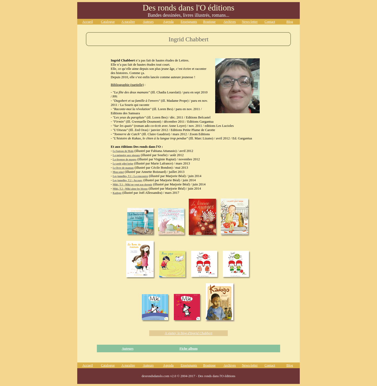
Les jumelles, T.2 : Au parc (128, 180)
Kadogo (117, 192)
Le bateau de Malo (123, 151)
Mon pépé (118, 172)
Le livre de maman (123, 167)
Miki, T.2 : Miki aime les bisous (130, 188)
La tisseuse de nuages (125, 159)
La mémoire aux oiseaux (126, 155)
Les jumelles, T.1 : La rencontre (130, 176)
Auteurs (128, 348)
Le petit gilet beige (123, 163)
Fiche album (188, 348)
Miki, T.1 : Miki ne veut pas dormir (132, 184)
